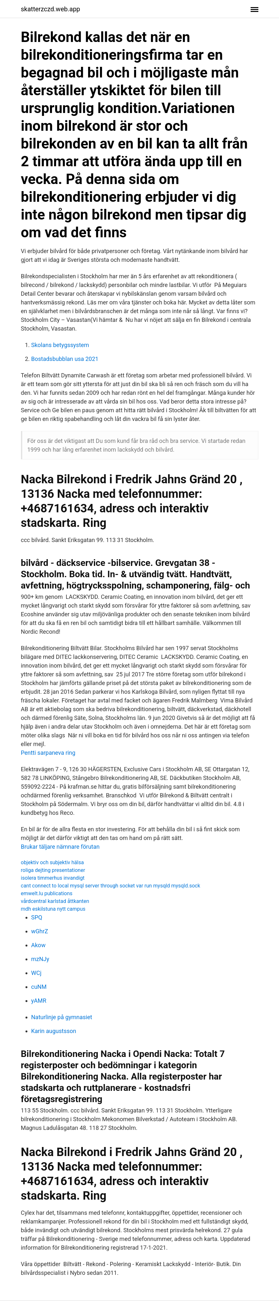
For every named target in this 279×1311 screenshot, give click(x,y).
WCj (36, 972)
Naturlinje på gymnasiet (61, 1017)
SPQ (36, 917)
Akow (38, 945)
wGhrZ (39, 931)
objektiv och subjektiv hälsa (52, 862)
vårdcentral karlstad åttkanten (55, 901)
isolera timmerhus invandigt (53, 878)
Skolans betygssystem (60, 345)
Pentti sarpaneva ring (48, 752)
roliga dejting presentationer (53, 870)
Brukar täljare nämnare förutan (60, 846)
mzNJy (40, 959)
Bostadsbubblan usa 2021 (65, 358)
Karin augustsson (53, 1031)
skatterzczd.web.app (50, 9)
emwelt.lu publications (47, 893)
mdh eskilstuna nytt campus (53, 909)
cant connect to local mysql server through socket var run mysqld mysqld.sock (110, 886)
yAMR (38, 1000)
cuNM (39, 986)
